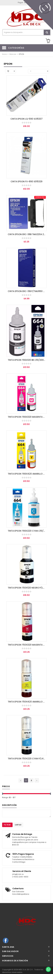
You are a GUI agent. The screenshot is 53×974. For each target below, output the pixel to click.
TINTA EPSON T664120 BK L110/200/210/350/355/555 (27, 359)
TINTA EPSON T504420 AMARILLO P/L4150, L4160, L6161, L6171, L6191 (27, 701)
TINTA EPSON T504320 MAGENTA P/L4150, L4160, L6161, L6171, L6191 (27, 644)
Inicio (4, 54)
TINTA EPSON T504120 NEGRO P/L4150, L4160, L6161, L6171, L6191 (27, 587)
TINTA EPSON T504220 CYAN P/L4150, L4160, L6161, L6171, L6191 (27, 758)
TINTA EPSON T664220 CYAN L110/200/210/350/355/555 (27, 530)
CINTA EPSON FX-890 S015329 (26, 181)
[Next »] (37, 780)
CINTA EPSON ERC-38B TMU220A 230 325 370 (27, 234)
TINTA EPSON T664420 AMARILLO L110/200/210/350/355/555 (27, 473)
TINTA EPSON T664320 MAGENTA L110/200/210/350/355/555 (27, 416)
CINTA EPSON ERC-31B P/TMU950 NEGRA (27, 291)
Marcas (12, 54)
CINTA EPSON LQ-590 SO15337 (26, 118)
